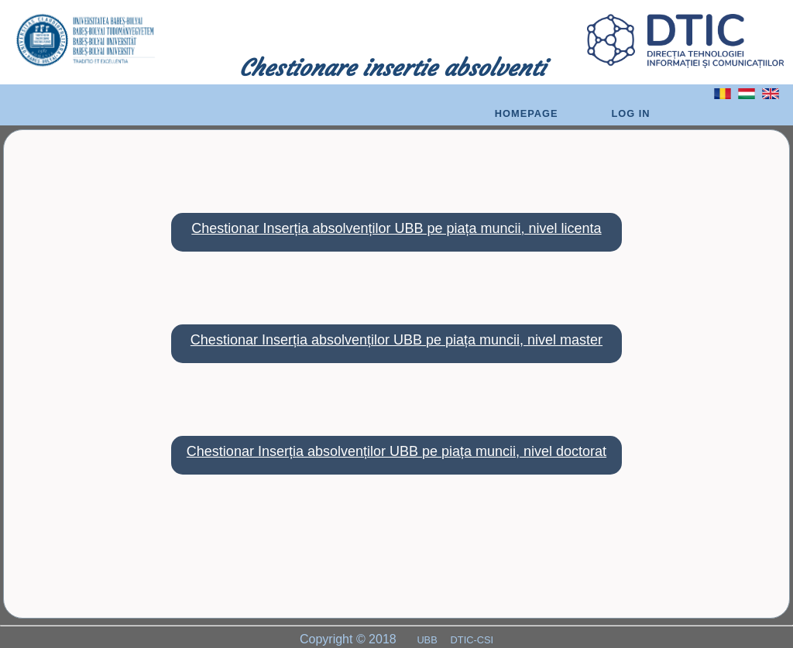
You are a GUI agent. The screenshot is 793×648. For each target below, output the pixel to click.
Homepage (526, 113)
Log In (630, 113)
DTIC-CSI (472, 640)
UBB (428, 640)
